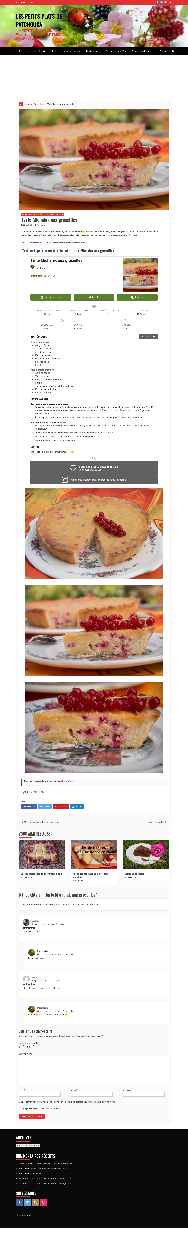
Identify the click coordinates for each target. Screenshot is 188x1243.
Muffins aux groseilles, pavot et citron (42, 821)
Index (55, 51)
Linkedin (77, 806)
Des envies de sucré (142, 51)
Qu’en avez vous (86, 469)
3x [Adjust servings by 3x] (154, 336)
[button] (31, 276)
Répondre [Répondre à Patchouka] (69, 954)
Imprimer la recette (51, 297)
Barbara (35, 920)
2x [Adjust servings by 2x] (148, 336)
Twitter (161, 2)
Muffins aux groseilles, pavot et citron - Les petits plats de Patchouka (66, 904)
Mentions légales (24, 1214)
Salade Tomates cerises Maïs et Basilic (49, 1168)
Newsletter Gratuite (36, 51)
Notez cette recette (28, 1042)
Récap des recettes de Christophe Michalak (91, 874)
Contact (164, 51)
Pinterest (165, 2)
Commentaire (26, 1053)
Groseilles (27, 214)
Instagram (169, 2)
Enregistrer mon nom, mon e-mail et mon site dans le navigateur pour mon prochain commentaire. (68, 1101)
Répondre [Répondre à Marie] (62, 980)
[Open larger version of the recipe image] (140, 275)
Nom (22, 1089)
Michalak (38, 214)
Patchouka (42, 950)
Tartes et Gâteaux (54, 214)
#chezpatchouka (117, 479)
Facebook (157, 2)
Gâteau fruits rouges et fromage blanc (41, 873)
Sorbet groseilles (156, 821)
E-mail (74, 1089)
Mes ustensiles (71, 51)
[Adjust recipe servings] (123, 327)
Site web (127, 1089)
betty (21, 1168)
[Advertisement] (94, 75)
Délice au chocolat (134, 873)
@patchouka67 (90, 479)
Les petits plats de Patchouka (39, 20)
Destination (92, 51)
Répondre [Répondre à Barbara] (62, 924)
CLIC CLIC (66, 780)
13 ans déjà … (36, 1173)
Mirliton (40, 242)
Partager (137, 297)
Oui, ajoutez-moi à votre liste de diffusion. (40, 1108)
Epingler (94, 297)
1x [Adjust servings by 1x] (142, 336)
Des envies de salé (115, 51)
